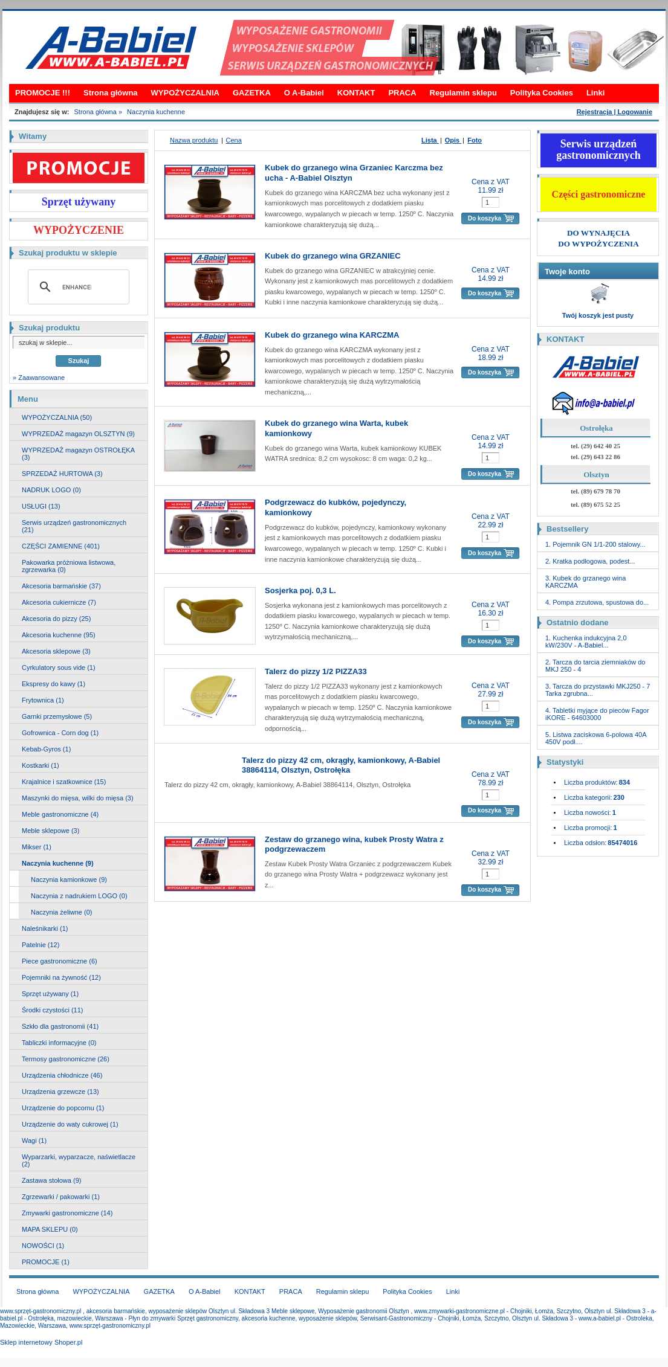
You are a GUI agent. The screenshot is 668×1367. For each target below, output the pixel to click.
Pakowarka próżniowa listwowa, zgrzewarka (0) (68, 566)
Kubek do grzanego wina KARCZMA (332, 334)
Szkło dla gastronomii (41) (60, 1026)
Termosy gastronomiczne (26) (65, 1059)
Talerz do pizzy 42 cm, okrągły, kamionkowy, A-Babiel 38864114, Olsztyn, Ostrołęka (341, 765)
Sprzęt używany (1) (50, 993)
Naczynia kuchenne (156, 111)
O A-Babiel (304, 92)
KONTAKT (356, 92)
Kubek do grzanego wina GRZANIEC (333, 255)
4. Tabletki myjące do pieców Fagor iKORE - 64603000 (597, 714)
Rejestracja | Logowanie (614, 111)
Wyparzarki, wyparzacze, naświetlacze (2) (78, 1160)
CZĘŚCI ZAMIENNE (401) (61, 546)
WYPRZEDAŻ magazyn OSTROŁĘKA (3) (78, 453)
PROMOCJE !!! (42, 92)
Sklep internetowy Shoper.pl (41, 1342)
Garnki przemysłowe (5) (57, 716)
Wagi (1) (34, 1140)
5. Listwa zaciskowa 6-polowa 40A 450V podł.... (595, 738)
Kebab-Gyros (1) (46, 749)
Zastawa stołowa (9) (51, 1180)
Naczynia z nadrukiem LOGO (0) (79, 895)
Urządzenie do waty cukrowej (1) (70, 1124)
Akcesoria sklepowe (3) (56, 651)
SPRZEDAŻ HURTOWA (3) (62, 473)
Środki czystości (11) (52, 1010)
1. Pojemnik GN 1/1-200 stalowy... (595, 544)
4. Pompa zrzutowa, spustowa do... (597, 602)
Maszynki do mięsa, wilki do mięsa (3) (78, 798)
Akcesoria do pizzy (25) (56, 618)
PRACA (402, 92)
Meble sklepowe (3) (50, 830)
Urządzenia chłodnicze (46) (62, 1075)
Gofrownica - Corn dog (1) (60, 732)
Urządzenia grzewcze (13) (60, 1091)
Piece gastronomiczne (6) (59, 961)
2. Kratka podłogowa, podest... (590, 561)
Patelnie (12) (40, 944)
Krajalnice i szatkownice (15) (64, 781)
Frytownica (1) (43, 700)
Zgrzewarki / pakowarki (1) (61, 1196)
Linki (595, 92)
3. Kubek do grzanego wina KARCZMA (585, 581)
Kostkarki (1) (40, 765)
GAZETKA (252, 92)
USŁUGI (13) (41, 506)
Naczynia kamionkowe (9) (69, 879)
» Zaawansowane (39, 377)
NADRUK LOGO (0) (51, 490)
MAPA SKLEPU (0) (50, 1229)
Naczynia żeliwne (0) (61, 912)
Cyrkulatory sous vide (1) (59, 667)
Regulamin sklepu (463, 92)
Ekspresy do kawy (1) (53, 683)
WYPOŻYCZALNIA (185, 92)
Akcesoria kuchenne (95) (59, 634)
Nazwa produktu (194, 140)
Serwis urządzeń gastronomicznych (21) (74, 526)
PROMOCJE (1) (46, 1262)
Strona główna (110, 92)
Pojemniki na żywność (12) (61, 977)
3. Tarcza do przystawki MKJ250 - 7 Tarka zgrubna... (597, 690)
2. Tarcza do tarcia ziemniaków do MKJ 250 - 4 (595, 665)
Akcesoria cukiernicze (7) (59, 602)
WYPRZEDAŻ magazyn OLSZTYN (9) (78, 433)
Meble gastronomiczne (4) (60, 814)
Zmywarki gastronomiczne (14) (67, 1213)
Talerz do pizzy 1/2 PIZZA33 (316, 671)
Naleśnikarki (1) (45, 928)
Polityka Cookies (541, 92)
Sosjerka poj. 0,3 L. (300, 590)
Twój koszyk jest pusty (598, 315)
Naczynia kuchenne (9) (58, 863)
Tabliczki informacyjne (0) (59, 1042)
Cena (234, 140)
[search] (76, 287)
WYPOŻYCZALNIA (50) (57, 417)
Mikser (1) (36, 847)
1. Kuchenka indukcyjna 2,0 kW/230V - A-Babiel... (586, 641)
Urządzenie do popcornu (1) (63, 1107)
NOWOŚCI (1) (43, 1245)
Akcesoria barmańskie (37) (61, 586)
